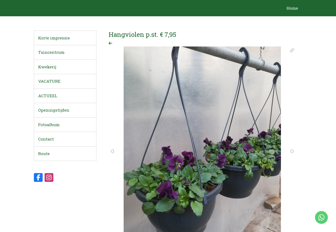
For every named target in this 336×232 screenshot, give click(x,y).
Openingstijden (53, 110)
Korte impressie (54, 37)
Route (44, 153)
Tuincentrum (51, 52)
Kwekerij (47, 66)
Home (292, 8)
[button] (292, 50)
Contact (46, 139)
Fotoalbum (49, 124)
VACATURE (49, 81)
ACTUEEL (47, 95)
